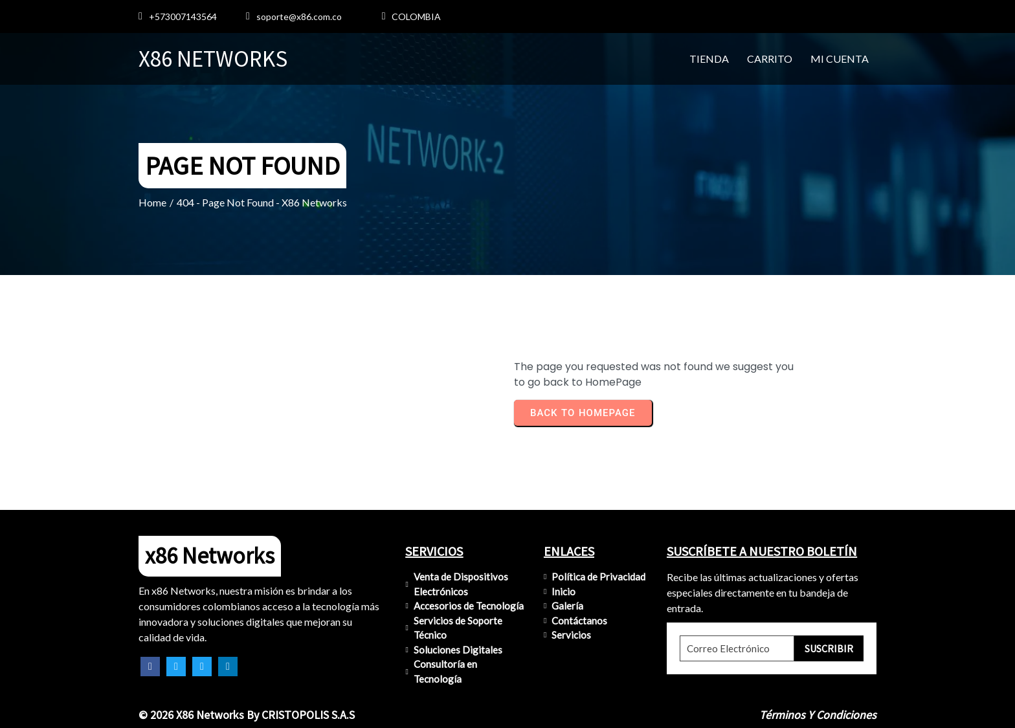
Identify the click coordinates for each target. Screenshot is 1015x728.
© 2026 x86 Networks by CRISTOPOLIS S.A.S (247, 714)
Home (152, 202)
